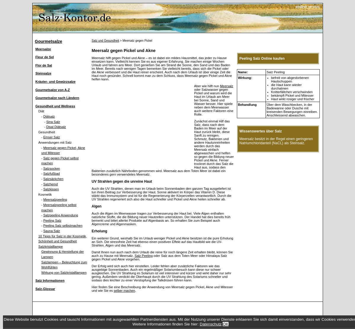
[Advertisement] (141, 125)
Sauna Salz (51, 231)
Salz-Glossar (45, 289)
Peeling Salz (52, 220)
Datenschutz (211, 324)
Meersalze (43, 49)
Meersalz (226, 86)
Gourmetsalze (48, 41)
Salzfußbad (51, 173)
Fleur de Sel (45, 57)
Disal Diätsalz (56, 127)
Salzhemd (50, 184)
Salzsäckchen (53, 179)
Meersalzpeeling (55, 199)
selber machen (124, 290)
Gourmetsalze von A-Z (53, 90)
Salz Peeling (143, 255)
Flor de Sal (44, 65)
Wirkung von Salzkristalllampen (64, 272)
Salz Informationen (50, 280)
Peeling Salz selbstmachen (62, 225)
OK (225, 324)
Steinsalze (44, 73)
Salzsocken (51, 168)
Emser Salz (51, 137)
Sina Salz (53, 122)
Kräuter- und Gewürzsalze (56, 81)
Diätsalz (49, 116)
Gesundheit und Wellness (55, 106)
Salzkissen (51, 189)
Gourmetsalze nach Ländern (57, 98)
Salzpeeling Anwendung (60, 215)
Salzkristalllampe (50, 246)
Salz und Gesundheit (105, 40)
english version (308, 6)
